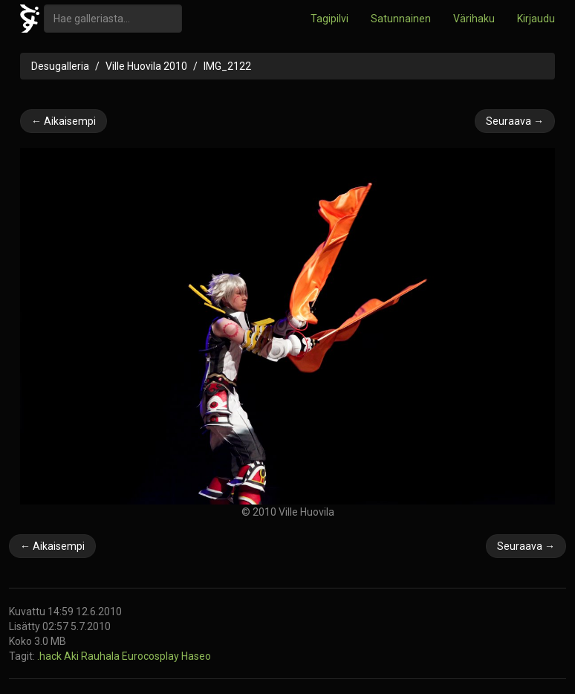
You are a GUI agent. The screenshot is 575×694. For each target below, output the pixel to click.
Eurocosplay (151, 656)
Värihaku (474, 19)
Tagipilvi (329, 19)
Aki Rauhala (93, 656)
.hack (50, 656)
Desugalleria (60, 66)
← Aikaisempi (63, 121)
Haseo (196, 656)
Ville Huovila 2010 (146, 66)
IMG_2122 (227, 66)
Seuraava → (515, 121)
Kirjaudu (536, 19)
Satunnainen (401, 19)
